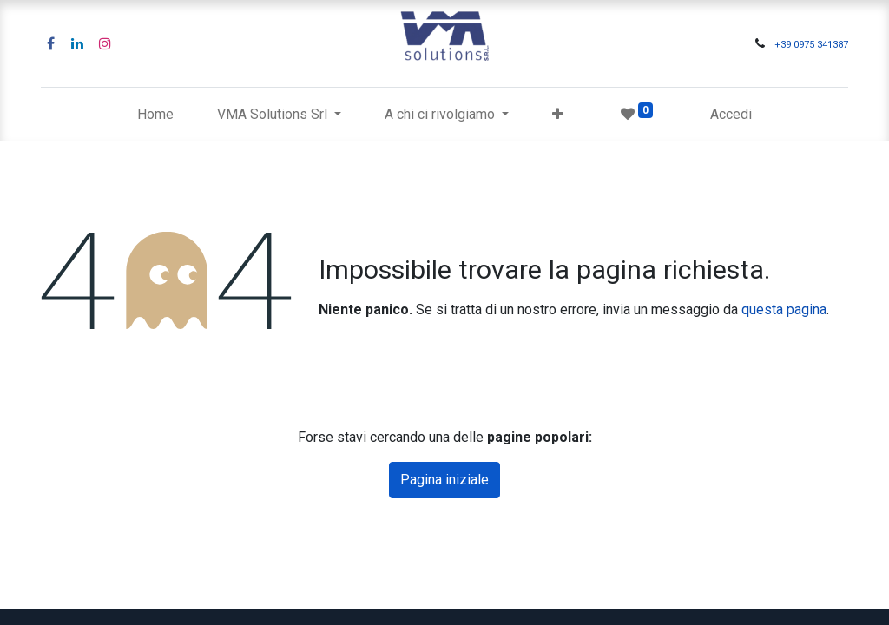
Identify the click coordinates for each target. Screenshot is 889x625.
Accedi (731, 114)
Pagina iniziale (444, 479)
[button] (557, 114)
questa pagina (783, 309)
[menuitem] (155, 114)
